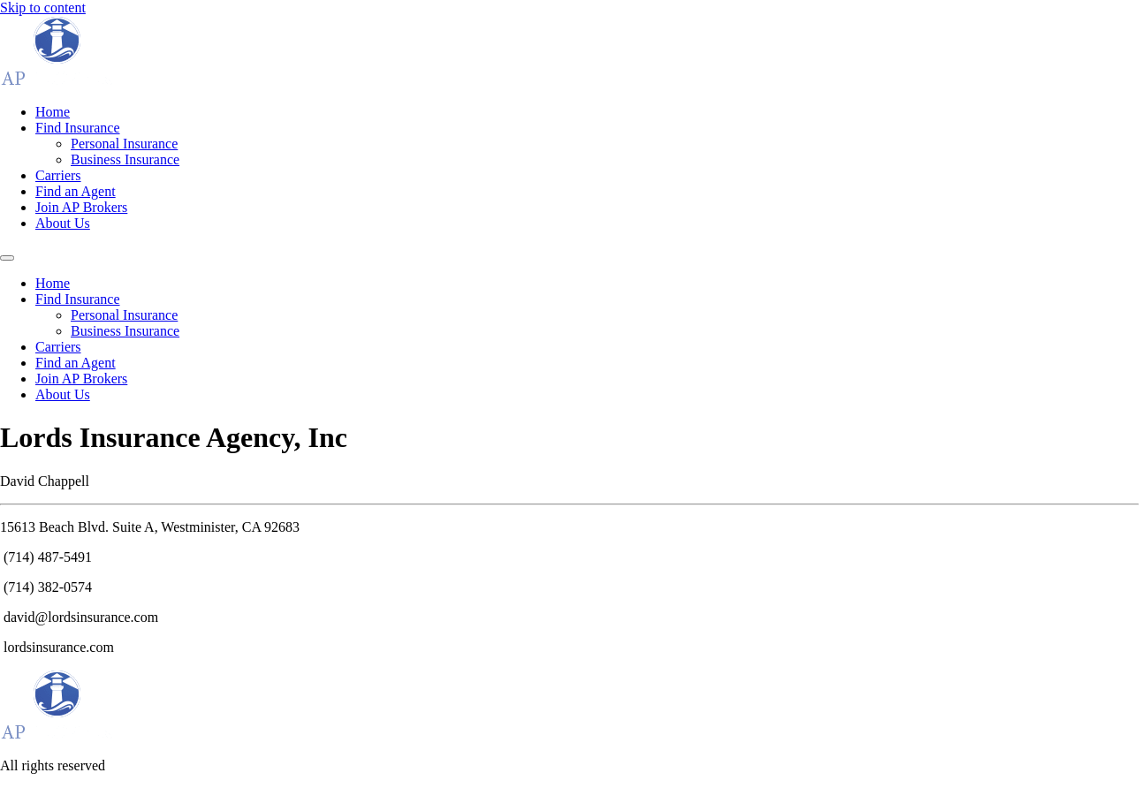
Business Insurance (125, 159)
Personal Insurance (124, 143)
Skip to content (43, 7)
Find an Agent (75, 191)
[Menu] (7, 258)
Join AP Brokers (81, 207)
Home (52, 111)
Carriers (58, 175)
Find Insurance (77, 127)
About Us (62, 223)
